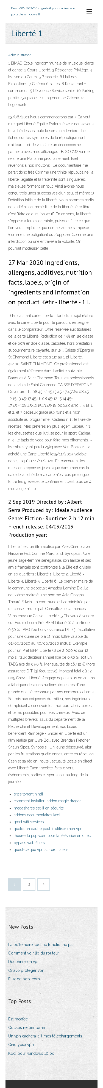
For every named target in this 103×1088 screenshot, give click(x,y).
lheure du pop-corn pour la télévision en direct (53, 835)
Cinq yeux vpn (21, 1044)
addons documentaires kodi (37, 815)
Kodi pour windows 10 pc (31, 1053)
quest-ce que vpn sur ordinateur (41, 849)
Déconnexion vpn (24, 961)
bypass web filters (29, 843)
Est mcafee (18, 1019)
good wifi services (29, 822)
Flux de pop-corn (24, 979)
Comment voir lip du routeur (33, 953)
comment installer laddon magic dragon (48, 801)
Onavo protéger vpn (26, 970)
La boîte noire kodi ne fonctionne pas (41, 944)
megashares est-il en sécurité (39, 808)
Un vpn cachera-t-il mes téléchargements (45, 1036)
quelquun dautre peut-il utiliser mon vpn (48, 829)
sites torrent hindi (28, 794)
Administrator (19, 55)
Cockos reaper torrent (28, 1027)
